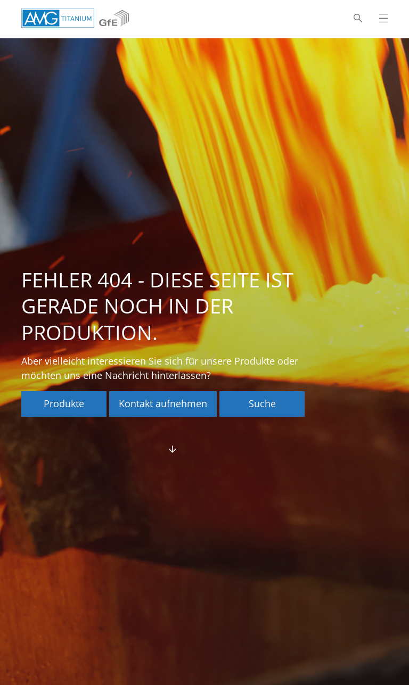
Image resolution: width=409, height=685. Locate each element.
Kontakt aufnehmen (163, 403)
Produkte (64, 403)
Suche (262, 403)
